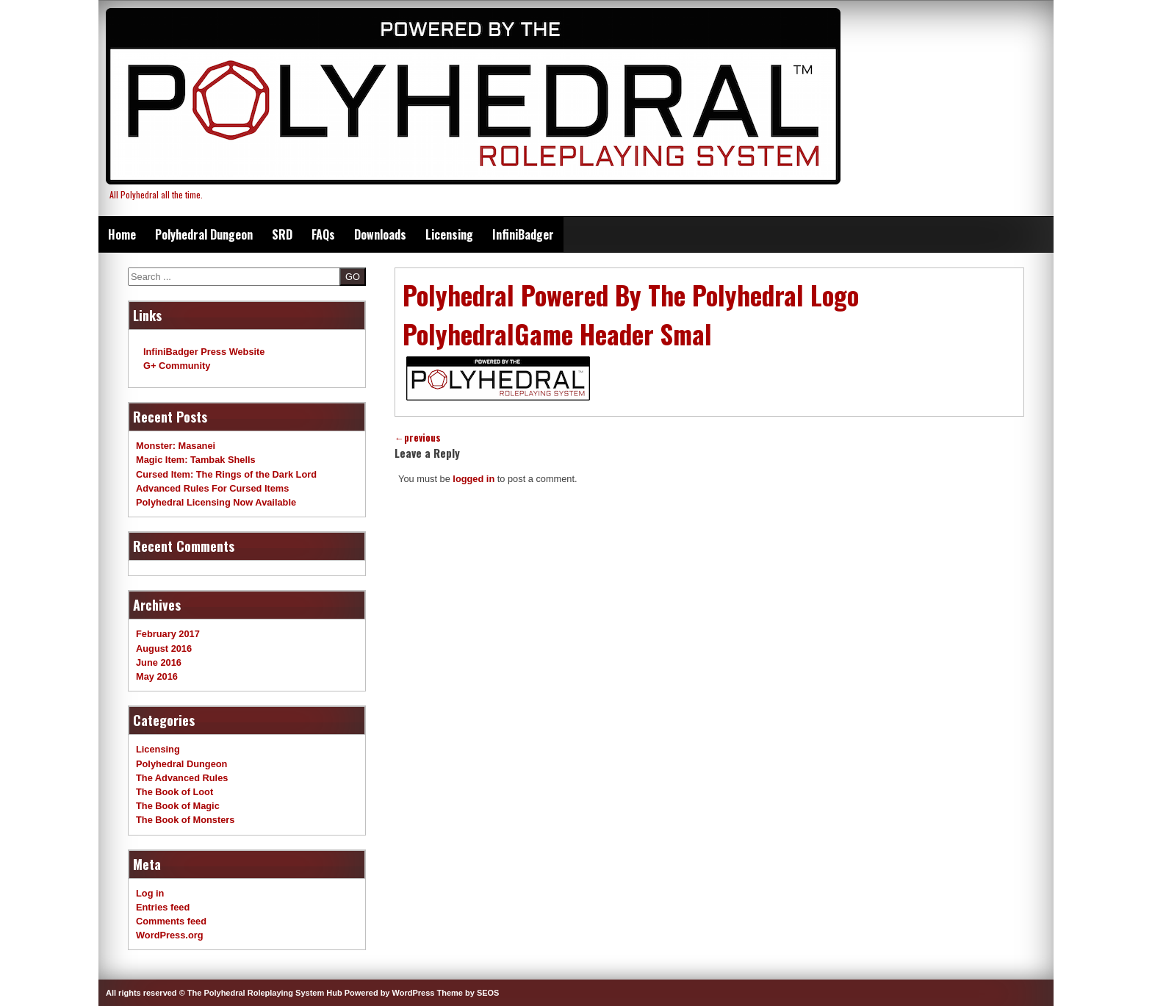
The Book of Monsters (185, 819)
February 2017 (168, 633)
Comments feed (171, 921)
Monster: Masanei (175, 445)
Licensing (449, 234)
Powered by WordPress (390, 992)
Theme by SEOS (467, 992)
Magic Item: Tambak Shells (196, 459)
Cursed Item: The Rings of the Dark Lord (226, 474)
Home (122, 234)
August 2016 (164, 648)
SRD (282, 234)
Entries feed (163, 907)
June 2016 (158, 662)
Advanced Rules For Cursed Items (212, 488)
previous (418, 438)
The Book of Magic (178, 805)
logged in (473, 478)
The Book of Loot (174, 791)
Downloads (380, 234)
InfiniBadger (523, 234)
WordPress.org (170, 935)
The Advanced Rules (182, 777)
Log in (150, 893)
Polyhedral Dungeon (204, 234)
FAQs (323, 234)
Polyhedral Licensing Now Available (216, 502)
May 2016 (157, 676)
